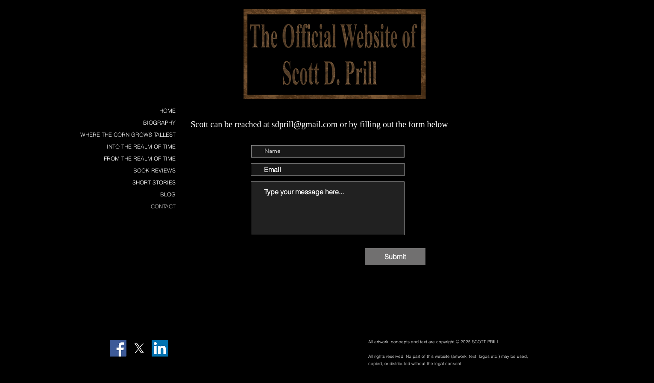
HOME (167, 110)
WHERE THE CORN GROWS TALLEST (128, 134)
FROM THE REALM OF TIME (140, 158)
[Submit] (395, 256)
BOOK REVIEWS (154, 170)
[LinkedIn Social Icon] (160, 348)
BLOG (168, 194)
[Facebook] (118, 348)
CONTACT (163, 206)
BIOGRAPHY (159, 122)
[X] (139, 348)
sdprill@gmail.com (305, 124)
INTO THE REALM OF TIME (141, 146)
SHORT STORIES (154, 182)
